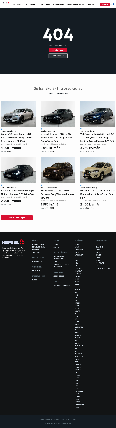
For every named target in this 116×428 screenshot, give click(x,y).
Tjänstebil (36, 252)
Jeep (76, 314)
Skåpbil (98, 260)
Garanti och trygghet (61, 264)
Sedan (98, 258)
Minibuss (99, 252)
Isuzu (77, 306)
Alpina (77, 252)
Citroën (77, 276)
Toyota (77, 402)
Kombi (98, 249)
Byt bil (55, 244)
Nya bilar (35, 249)
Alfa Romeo (79, 249)
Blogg (34, 280)
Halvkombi (99, 247)
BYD (76, 266)
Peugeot (78, 364)
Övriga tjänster (59, 4)
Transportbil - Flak (103, 268)
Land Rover (79, 327)
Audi (76, 258)
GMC (76, 298)
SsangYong (79, 391)
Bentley (77, 260)
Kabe (76, 316)
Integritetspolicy (46, 419)
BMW (76, 263)
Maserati (78, 338)
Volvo (77, 407)
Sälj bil (33, 4)
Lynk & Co (78, 335)
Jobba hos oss (72, 4)
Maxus (77, 340)
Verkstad (91, 4)
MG (76, 348)
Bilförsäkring (58, 259)
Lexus (77, 330)
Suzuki (77, 396)
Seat (76, 383)
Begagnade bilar (38, 244)
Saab (76, 380)
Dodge (77, 284)
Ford (76, 295)
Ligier (77, 332)
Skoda (77, 386)
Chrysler (78, 274)
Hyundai (77, 303)
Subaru (77, 394)
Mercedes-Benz (80, 346)
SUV (97, 266)
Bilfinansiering (58, 256)
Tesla (77, 399)
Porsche (78, 370)
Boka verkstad (37, 261)
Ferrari (77, 290)
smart (77, 388)
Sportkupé (100, 263)
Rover (77, 378)
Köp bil (25, 4)
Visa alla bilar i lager (58, 93)
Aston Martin (79, 255)
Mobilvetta (79, 356)
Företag (48, 4)
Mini (76, 351)
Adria (77, 244)
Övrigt (98, 255)
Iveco (77, 308)
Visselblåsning (59, 419)
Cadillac (78, 268)
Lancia (77, 324)
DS (75, 287)
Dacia (77, 282)
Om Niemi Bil (36, 271)
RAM (76, 372)
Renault (77, 375)
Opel (76, 362)
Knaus (77, 322)
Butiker (82, 4)
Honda (77, 300)
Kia (76, 319)
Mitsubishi (78, 354)
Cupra (77, 279)
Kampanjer (17, 4)
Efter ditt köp (71, 419)
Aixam (77, 247)
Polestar (78, 367)
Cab (97, 244)
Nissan (77, 359)
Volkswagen (79, 404)
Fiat (76, 292)
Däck (55, 261)
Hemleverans (57, 267)
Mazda (77, 343)
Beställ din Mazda (38, 247)
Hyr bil (40, 4)
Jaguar (77, 311)
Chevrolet (78, 271)
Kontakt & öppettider (61, 285)
